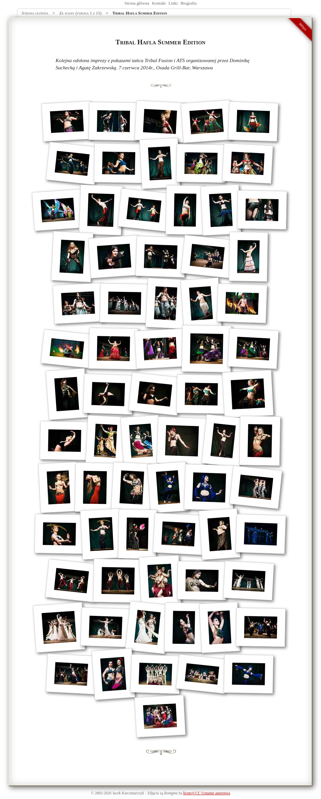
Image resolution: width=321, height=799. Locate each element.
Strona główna (137, 3)
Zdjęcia (153, 793)
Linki (173, 3)
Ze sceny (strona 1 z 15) (80, 13)
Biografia (188, 3)
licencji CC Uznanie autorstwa (206, 793)
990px (303, 27)
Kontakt (159, 3)
